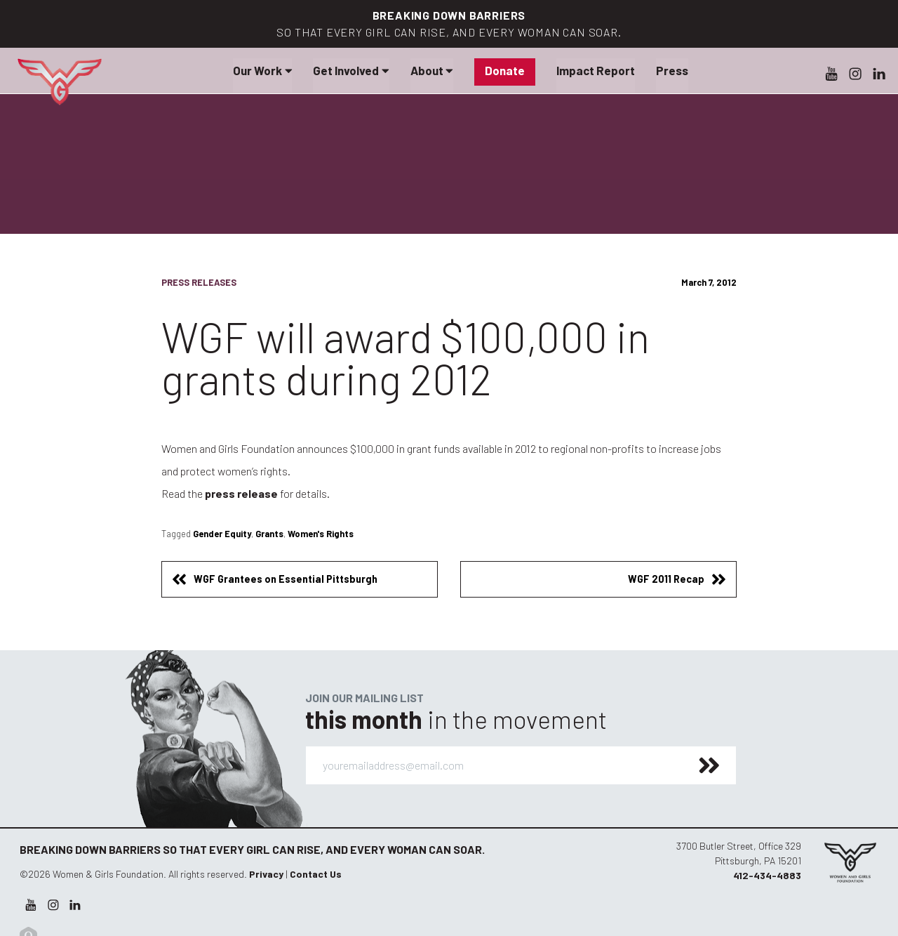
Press (672, 70)
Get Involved (351, 70)
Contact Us (316, 874)
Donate (505, 70)
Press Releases (198, 282)
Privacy (266, 874)
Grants (269, 533)
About (431, 70)
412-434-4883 (767, 875)
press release (241, 493)
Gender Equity (222, 533)
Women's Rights (321, 533)
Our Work (262, 70)
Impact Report (595, 70)
